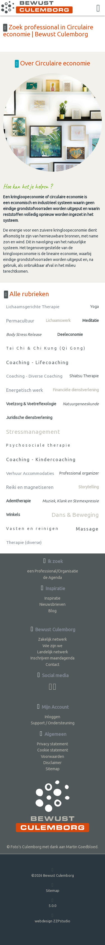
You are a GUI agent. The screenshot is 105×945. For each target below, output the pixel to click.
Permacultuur (20, 320)
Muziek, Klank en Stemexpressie (70, 501)
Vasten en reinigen (32, 528)
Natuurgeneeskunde (81, 404)
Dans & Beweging (75, 514)
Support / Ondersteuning (52, 723)
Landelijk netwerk (52, 652)
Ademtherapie (18, 501)
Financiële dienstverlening (76, 390)
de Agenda (52, 577)
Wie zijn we (52, 646)
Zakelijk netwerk (52, 639)
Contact (52, 664)
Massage (87, 528)
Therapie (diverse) (24, 542)
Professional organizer (79, 473)
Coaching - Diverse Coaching (34, 376)
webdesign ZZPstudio (52, 918)
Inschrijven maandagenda (52, 658)
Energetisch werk (24, 390)
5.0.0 (52, 902)
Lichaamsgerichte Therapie (32, 306)
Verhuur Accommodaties (30, 473)
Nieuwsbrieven (52, 604)
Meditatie (90, 320)
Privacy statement (52, 744)
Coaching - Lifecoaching (37, 362)
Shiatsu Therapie (84, 376)
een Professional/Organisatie (52, 571)
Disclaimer (52, 762)
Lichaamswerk (58, 320)
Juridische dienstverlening (29, 417)
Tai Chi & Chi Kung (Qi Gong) (46, 348)
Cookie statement (52, 750)
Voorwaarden (52, 756)
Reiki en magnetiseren (29, 487)
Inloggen (52, 717)
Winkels (13, 514)
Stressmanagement (33, 431)
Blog (52, 611)
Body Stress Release (23, 334)
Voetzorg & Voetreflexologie (31, 404)
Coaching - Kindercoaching (41, 459)
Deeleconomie (70, 334)
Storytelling (88, 487)
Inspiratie (52, 598)
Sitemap (53, 769)
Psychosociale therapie (38, 445)
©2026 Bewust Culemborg (52, 872)
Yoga (94, 306)
